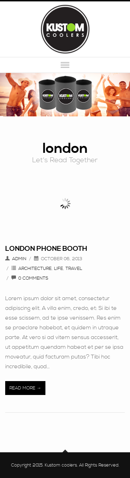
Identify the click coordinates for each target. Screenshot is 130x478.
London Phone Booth (46, 249)
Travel (74, 268)
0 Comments (33, 278)
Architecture (35, 268)
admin (19, 259)
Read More (22, 388)
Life (58, 268)
